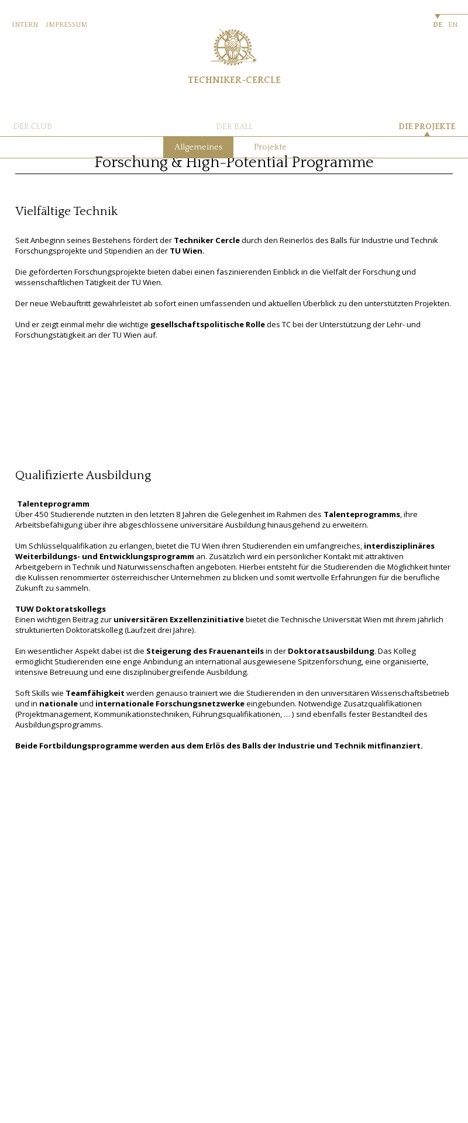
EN (452, 25)
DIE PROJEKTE (426, 126)
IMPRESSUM (66, 25)
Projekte (270, 147)
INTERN (25, 25)
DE (437, 25)
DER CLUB (32, 126)
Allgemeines (198, 147)
